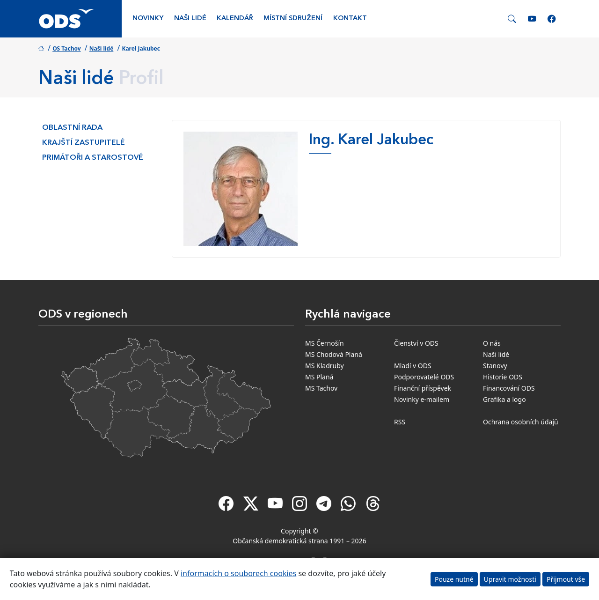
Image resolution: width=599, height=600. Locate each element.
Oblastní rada (72, 128)
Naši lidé (190, 18)
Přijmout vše (566, 579)
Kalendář (235, 18)
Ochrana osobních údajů (520, 421)
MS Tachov (321, 388)
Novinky (147, 18)
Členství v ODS (416, 343)
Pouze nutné (454, 579)
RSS (399, 421)
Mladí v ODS (412, 365)
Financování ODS (509, 388)
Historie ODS (502, 376)
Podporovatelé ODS (424, 376)
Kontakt (350, 18)
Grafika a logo (504, 399)
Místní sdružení (292, 18)
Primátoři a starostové (92, 158)
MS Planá (319, 376)
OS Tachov (66, 48)
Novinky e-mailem (421, 399)
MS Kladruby (324, 365)
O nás (492, 343)
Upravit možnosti (510, 579)
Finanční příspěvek (422, 388)
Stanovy (495, 365)
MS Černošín (324, 343)
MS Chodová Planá (333, 354)
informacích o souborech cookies (238, 573)
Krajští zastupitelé (83, 143)
